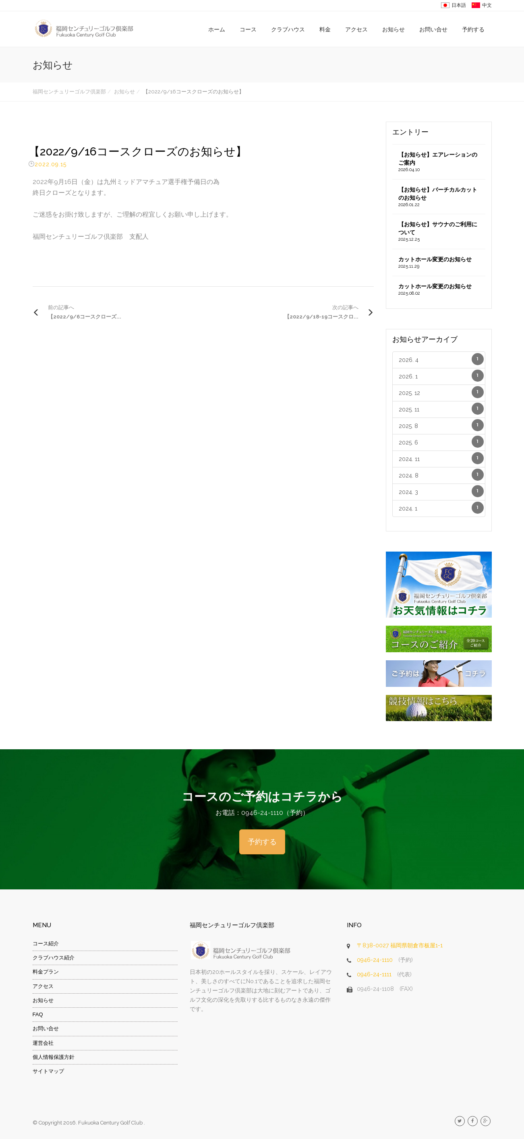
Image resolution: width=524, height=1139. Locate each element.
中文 (487, 5)
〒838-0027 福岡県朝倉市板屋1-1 (400, 945)
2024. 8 (441, 475)
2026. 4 (441, 359)
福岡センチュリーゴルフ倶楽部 (69, 92)
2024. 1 (441, 508)
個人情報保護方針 (54, 1057)
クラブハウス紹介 (54, 958)
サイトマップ (48, 1071)
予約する (473, 29)
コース (248, 29)
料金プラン (46, 972)
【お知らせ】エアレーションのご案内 (438, 162)
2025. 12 (441, 392)
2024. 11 (441, 458)
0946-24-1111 (374, 974)
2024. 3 (441, 491)
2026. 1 (441, 376)
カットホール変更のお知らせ (438, 263)
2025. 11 (441, 409)
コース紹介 (46, 944)
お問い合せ (433, 29)
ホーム (216, 29)
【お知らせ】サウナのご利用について (438, 232)
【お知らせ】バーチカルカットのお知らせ (438, 197)
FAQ (38, 1014)
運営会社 (43, 1043)
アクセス (356, 29)
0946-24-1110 (375, 960)
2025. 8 (441, 425)
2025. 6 (441, 442)
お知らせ (393, 29)
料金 (325, 29)
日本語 (459, 5)
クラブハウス (288, 29)
